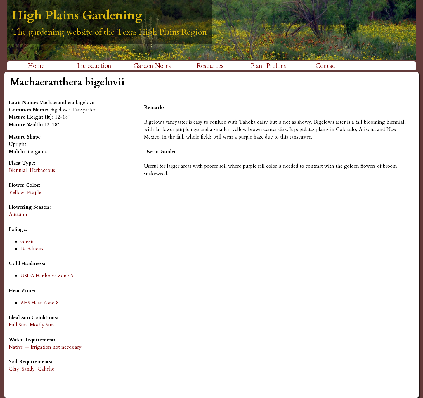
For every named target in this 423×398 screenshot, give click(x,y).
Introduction (94, 66)
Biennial (18, 170)
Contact (326, 66)
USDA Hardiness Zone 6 (46, 275)
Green (27, 241)
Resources (210, 66)
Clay (14, 369)
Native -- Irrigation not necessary (45, 347)
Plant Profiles (268, 66)
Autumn (18, 214)
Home (36, 66)
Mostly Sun (42, 324)
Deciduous (31, 248)
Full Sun (18, 324)
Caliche (46, 369)
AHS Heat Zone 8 (39, 303)
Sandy (28, 369)
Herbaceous (42, 170)
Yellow (16, 192)
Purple (34, 192)
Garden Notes (152, 66)
